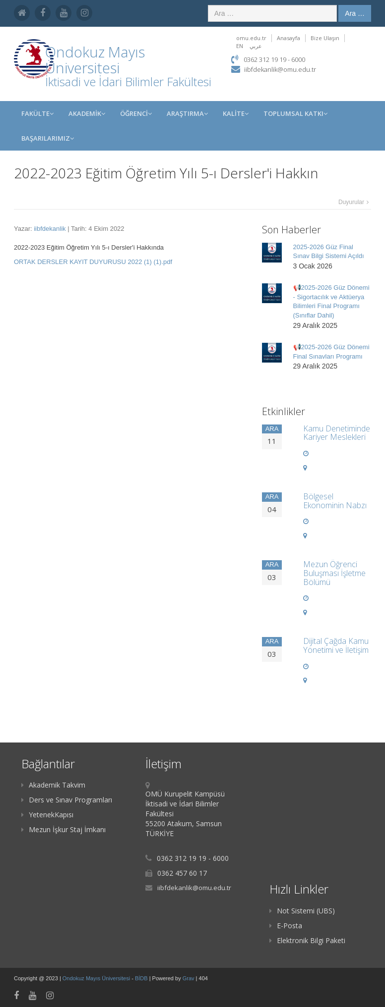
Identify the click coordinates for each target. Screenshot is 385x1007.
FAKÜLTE (37, 113)
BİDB (142, 978)
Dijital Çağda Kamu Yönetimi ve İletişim (336, 645)
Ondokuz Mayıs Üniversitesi (97, 978)
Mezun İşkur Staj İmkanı (63, 829)
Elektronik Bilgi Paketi (307, 940)
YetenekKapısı (47, 814)
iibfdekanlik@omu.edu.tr (280, 69)
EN (239, 46)
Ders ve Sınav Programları (66, 799)
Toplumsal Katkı (295, 113)
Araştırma (187, 113)
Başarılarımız (47, 138)
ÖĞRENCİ (136, 113)
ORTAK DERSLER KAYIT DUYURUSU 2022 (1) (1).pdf (93, 261)
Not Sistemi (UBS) (302, 910)
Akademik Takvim (53, 785)
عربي (256, 46)
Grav (188, 978)
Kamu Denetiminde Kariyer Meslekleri (336, 433)
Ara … (355, 13)
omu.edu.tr (251, 38)
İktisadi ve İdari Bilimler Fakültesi (128, 81)
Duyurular (351, 202)
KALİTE (236, 113)
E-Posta (285, 925)
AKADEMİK (86, 113)
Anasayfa (288, 38)
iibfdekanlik (49, 228)
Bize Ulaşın (325, 38)
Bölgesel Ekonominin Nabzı (335, 501)
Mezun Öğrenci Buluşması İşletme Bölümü (334, 573)
